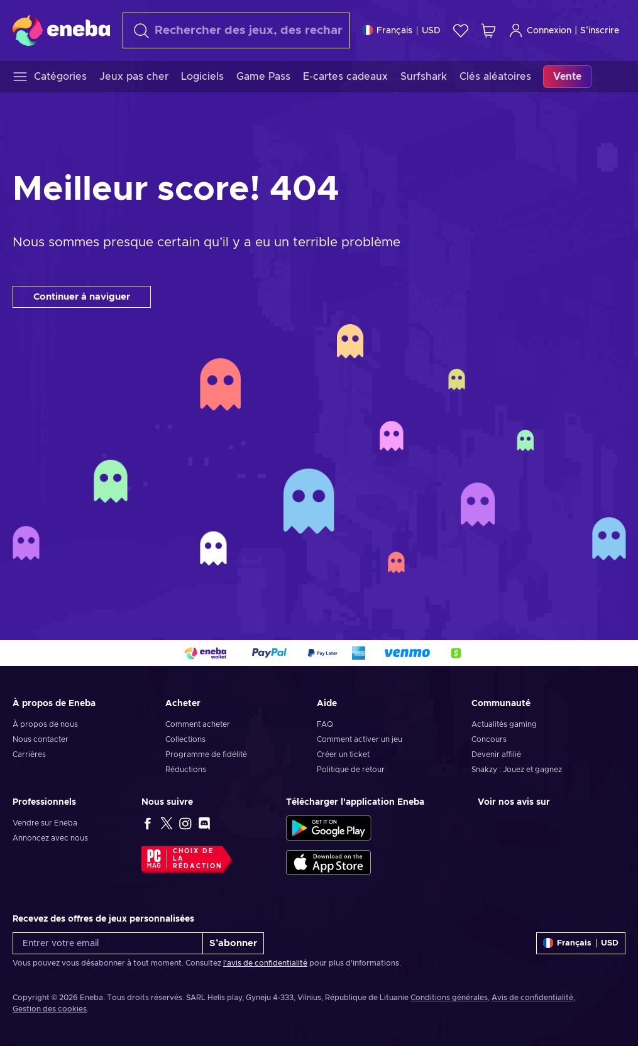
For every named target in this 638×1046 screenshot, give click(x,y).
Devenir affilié (496, 754)
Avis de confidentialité (532, 997)
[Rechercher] (236, 30)
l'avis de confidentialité (265, 963)
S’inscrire (599, 30)
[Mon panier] (488, 30)
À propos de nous (45, 724)
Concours (489, 739)
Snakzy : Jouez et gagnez (516, 769)
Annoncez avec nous (50, 838)
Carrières (29, 754)
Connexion (540, 30)
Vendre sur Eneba (45, 823)
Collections (185, 739)
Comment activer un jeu (359, 739)
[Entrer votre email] (108, 943)
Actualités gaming (504, 724)
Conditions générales (449, 997)
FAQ (325, 724)
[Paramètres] (401, 30)
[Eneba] (61, 30)
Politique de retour (351, 769)
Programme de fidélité (206, 754)
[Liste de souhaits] (461, 30)
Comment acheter (197, 724)
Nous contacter (41, 739)
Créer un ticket (343, 754)
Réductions (185, 769)
